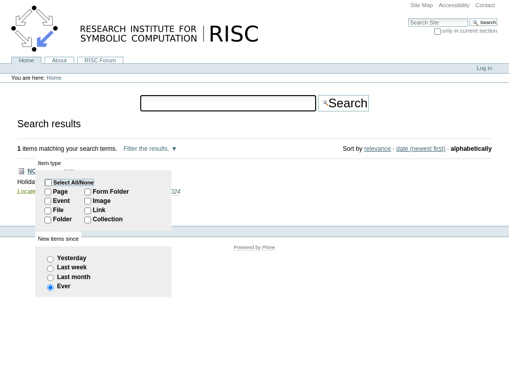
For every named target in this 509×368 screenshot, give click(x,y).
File (58, 210)
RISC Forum (100, 60)
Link (99, 210)
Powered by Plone (254, 247)
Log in (484, 68)
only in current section (469, 31)
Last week (71, 267)
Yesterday (71, 258)
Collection (108, 219)
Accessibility (454, 5)
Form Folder (111, 191)
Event (61, 200)
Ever (63, 286)
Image (101, 200)
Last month (73, 277)
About (59, 60)
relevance (377, 148)
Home (26, 60)
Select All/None (73, 182)
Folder (62, 219)
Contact (485, 5)
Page (60, 191)
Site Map (421, 5)
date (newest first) (420, 148)
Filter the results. (147, 148)
